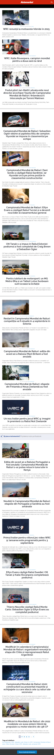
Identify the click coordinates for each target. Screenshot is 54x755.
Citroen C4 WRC (28, 742)
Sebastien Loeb (19, 742)
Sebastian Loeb (27, 744)
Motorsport (33, 55)
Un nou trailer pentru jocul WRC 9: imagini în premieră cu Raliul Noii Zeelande (27, 420)
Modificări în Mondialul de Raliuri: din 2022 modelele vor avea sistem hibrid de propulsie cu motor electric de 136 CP (27, 724)
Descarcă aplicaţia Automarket (27, 752)
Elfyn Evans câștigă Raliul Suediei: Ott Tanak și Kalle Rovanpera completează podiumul (27, 575)
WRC (33, 26)
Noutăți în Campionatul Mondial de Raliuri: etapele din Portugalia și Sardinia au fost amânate (27, 504)
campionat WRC (36, 744)
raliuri (3, 744)
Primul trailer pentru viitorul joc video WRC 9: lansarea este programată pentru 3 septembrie (27, 540)
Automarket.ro (27, 2)
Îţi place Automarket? (12, 436)
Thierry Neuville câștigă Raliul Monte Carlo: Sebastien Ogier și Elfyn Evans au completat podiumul (27, 610)
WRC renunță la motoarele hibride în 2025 (26, 29)
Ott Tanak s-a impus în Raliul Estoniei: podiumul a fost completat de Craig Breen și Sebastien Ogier (27, 247)
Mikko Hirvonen (10, 744)
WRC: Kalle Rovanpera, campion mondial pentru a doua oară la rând (27, 59)
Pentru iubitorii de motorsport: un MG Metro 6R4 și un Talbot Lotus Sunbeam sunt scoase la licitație (27, 281)
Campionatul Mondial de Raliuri (42, 742)
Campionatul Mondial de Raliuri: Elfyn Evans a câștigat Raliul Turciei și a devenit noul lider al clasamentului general (27, 210)
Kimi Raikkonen (6, 742)
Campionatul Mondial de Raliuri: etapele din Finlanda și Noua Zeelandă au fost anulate (27, 387)
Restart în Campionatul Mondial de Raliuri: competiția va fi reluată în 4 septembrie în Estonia (27, 321)
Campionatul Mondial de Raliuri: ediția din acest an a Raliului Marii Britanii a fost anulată (27, 354)
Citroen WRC (18, 744)
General (33, 87)
